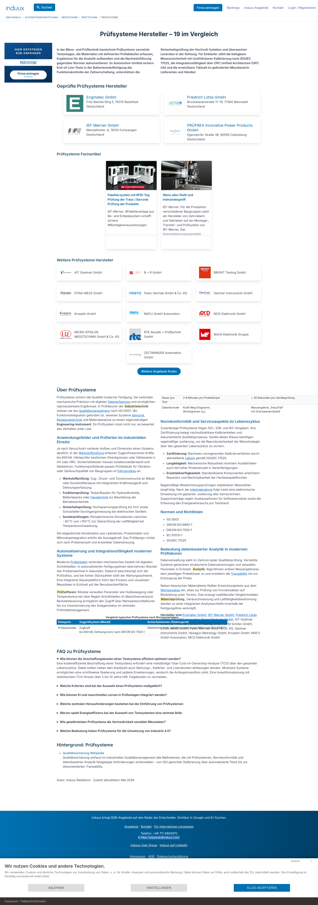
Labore (190, 458)
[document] (159, 873)
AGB (151, 856)
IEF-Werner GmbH (102, 125)
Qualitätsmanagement (94, 411)
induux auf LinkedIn (173, 845)
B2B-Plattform (13, 17)
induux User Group (144, 845)
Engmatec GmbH (101, 97)
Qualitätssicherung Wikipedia (83, 753)
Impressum (138, 856)
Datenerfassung (119, 402)
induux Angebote (256, 8)
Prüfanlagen (78, 562)
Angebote (131, 826)
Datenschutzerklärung (172, 856)
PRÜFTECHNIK (89, 17)
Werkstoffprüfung (91, 453)
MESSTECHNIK (70, 17)
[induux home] (15, 7)
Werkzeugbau (170, 590)
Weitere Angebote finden (159, 371)
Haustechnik (99, 497)
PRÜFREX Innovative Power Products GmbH (202, 619)
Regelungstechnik (69, 420)
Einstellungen (159, 888)
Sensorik (138, 415)
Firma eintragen (208, 8)
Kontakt (278, 8)
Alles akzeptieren (262, 888)
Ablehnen (56, 888)
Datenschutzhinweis (33, 901)
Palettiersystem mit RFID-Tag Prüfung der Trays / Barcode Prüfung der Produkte (129, 199)
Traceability (239, 573)
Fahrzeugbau (126, 471)
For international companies (174, 826)
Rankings (233, 8)
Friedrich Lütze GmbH (206, 97)
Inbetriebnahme (201, 489)
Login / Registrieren (302, 8)
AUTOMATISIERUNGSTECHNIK (41, 17)
